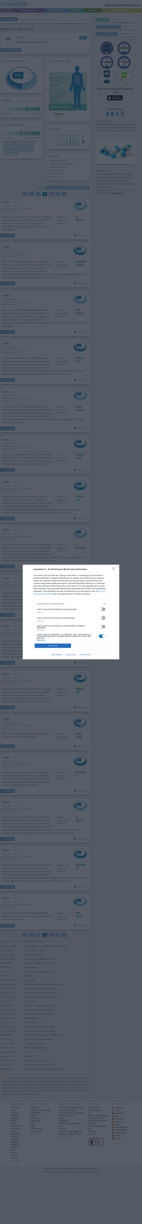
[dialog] (71, 612)
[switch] (102, 609)
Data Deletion (56, 655)
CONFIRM (53, 646)
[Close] (114, 569)
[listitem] (71, 603)
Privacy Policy (85, 655)
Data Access (71, 655)
